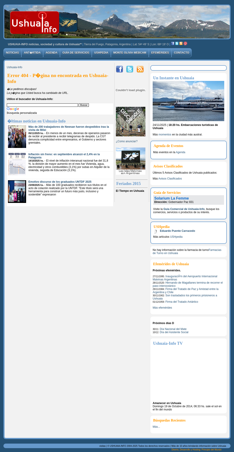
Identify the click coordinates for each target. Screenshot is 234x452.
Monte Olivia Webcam (129, 52)
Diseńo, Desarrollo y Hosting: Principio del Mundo (197, 449)
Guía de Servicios (75, 52)
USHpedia (101, 52)
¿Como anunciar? (126, 141)
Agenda (51, 52)
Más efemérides (162, 307)
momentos (165, 134)
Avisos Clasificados (170, 178)
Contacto (181, 52)
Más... (156, 426)
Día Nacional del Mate (173, 329)
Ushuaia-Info (14, 67)
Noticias (12, 52)
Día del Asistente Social (174, 332)
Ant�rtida (32, 52)
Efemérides (160, 52)
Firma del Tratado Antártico (181, 301)
